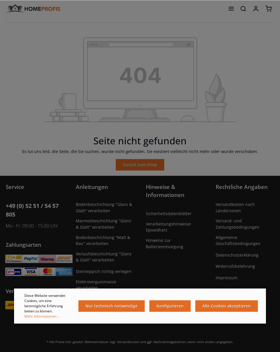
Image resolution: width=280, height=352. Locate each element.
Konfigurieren (170, 307)
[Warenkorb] (268, 8)
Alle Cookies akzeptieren (226, 307)
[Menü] (231, 8)
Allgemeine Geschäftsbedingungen (238, 240)
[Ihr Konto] (256, 8)
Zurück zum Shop (140, 164)
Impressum (226, 277)
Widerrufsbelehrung (235, 266)
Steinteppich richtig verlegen (104, 271)
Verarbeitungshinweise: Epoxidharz (169, 227)
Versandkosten (128, 342)
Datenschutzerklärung (237, 255)
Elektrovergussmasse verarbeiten (96, 285)
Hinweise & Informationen (165, 190)
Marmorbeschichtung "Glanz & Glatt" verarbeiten (103, 224)
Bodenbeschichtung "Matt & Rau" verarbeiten (103, 240)
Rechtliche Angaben (242, 186)
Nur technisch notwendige (112, 307)
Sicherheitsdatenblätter (169, 213)
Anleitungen (92, 186)
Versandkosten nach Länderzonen (235, 207)
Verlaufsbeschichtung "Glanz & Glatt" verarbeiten (104, 257)
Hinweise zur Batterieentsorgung (164, 243)
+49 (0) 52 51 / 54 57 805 (32, 210)
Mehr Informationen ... (42, 317)
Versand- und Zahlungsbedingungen (237, 224)
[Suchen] (243, 8)
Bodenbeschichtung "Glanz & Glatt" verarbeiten (104, 207)
